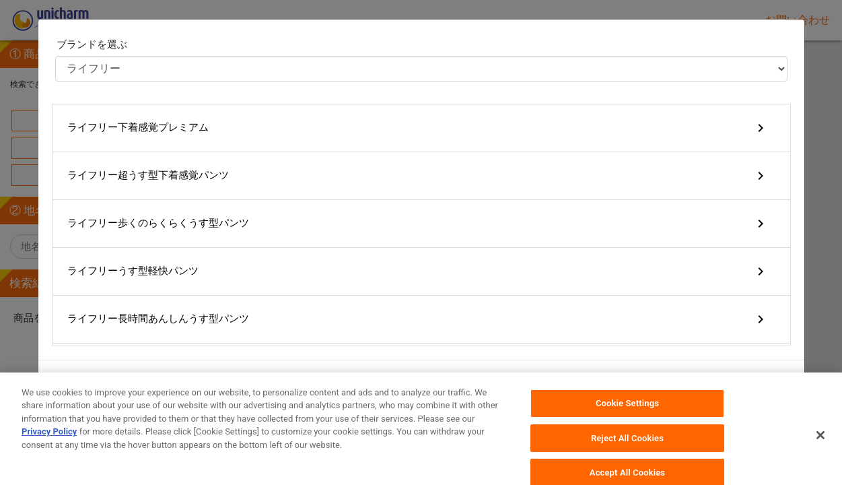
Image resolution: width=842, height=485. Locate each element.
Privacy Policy (49, 445)
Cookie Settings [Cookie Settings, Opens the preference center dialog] (627, 417)
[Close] (820, 448)
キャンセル (713, 383)
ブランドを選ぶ (92, 44)
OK (773, 383)
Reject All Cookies (627, 451)
